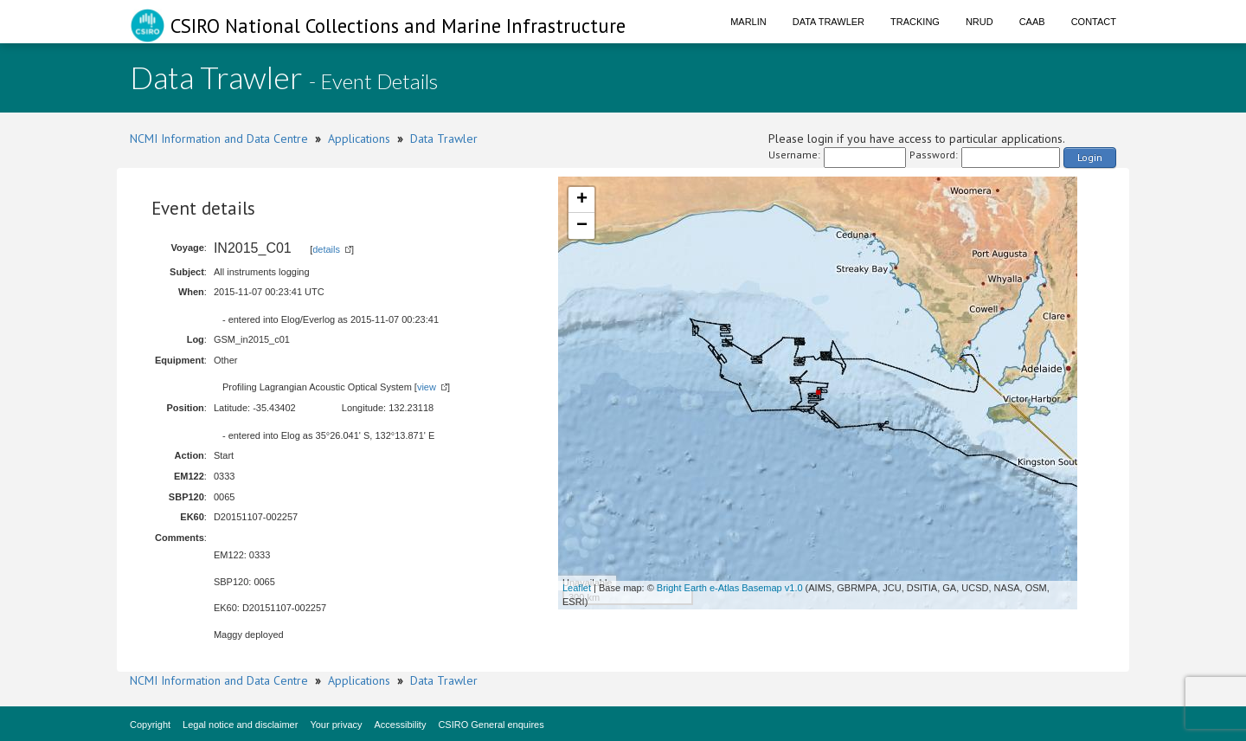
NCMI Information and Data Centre (219, 138)
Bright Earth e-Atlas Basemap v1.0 (730, 588)
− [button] (582, 226)
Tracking (915, 21)
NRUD (979, 21)
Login (1089, 157)
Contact (1093, 21)
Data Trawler (828, 21)
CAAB (1032, 21)
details (326, 249)
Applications (359, 138)
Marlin (748, 21)
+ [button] (582, 200)
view (426, 387)
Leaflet (576, 588)
